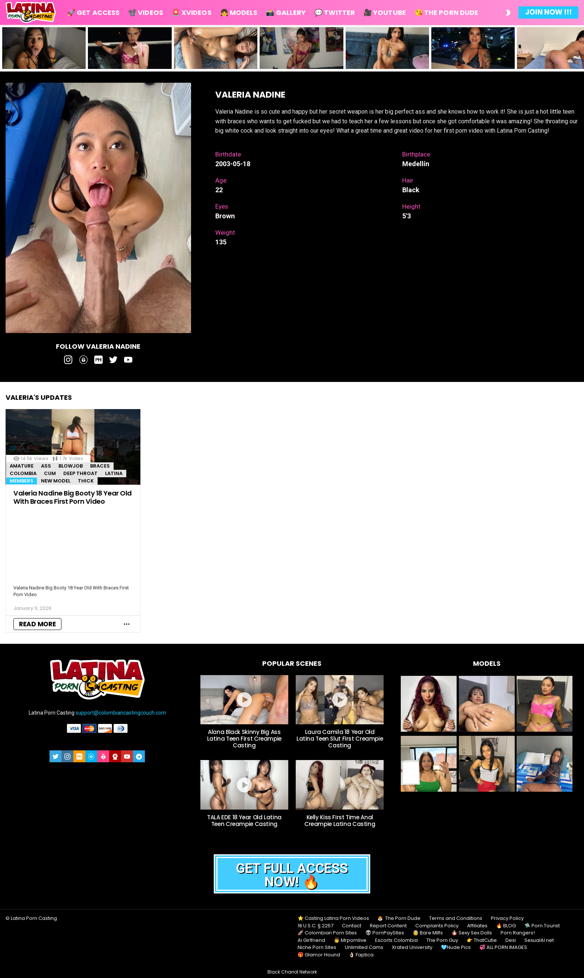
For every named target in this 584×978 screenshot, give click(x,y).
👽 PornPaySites (384, 933)
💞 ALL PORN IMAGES (503, 947)
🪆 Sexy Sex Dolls (471, 933)
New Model (55, 480)
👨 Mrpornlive (350, 940)
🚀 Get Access (93, 12)
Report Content (388, 926)
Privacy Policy (507, 918)
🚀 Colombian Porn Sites (327, 933)
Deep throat (80, 473)
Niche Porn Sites (317, 947)
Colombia (23, 473)
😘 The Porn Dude (446, 12)
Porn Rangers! (518, 933)
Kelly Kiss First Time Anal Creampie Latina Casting (339, 820)
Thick (86, 480)
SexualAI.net (539, 940)
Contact (351, 926)
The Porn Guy (442, 940)
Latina (114, 473)
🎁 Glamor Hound (319, 955)
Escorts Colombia (396, 940)
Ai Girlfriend (311, 940)
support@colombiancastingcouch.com (121, 713)
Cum (50, 473)
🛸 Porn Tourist (542, 926)
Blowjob (70, 465)
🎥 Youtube (385, 12)
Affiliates (477, 926)
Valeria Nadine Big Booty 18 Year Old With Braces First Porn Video (72, 497)
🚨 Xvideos (192, 12)
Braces (100, 465)
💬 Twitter (334, 12)
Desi (510, 940)
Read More (37, 624)
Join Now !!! (548, 12)
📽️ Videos (145, 12)
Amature (22, 465)
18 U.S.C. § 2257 (315, 926)
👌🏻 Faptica (361, 955)
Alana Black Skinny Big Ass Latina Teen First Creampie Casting (244, 738)
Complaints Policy (436, 926)
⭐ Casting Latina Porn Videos (333, 918)
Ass (46, 465)
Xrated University (412, 947)
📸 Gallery (286, 12)
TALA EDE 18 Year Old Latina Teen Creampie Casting (244, 820)
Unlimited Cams (364, 947)
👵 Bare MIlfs (428, 933)
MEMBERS (22, 480)
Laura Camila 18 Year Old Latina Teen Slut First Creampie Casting (339, 738)
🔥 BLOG (506, 926)
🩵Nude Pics (456, 947)
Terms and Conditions (455, 918)
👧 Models (239, 12)
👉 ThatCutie (482, 940)
